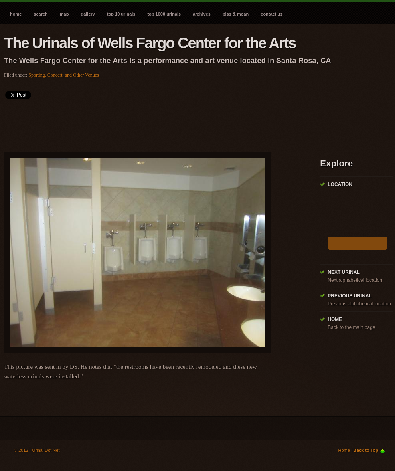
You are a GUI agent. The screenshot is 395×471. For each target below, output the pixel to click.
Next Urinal (344, 272)
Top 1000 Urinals (164, 14)
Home (16, 14)
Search (40, 14)
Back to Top (366, 450)
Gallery (88, 14)
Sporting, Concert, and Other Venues (63, 75)
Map (64, 14)
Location (340, 184)
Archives (202, 14)
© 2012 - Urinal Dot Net (37, 450)
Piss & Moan (236, 14)
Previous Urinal (350, 296)
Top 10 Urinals (121, 14)
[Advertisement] (149, 123)
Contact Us (271, 14)
